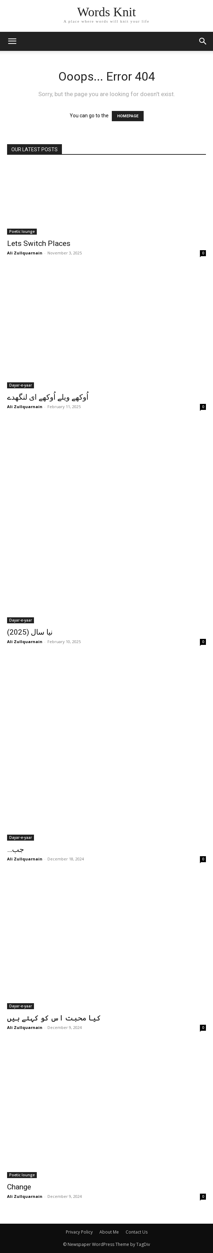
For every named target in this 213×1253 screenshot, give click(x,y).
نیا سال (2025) (30, 632)
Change (19, 1187)
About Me (109, 1232)
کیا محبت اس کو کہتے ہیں (54, 1018)
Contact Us (137, 1232)
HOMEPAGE (127, 116)
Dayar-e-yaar (20, 385)
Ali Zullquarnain (24, 252)
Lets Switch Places (38, 243)
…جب (15, 849)
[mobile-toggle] (12, 41)
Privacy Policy (79, 1232)
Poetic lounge (22, 231)
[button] (203, 41)
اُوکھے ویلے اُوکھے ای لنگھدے (47, 397)
